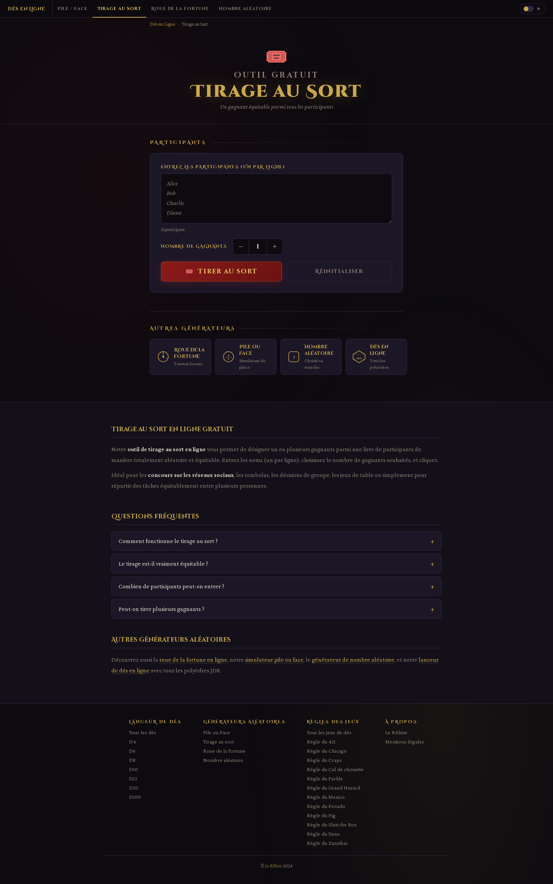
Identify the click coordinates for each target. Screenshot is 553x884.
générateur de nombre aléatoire (353, 659)
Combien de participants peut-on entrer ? (171, 586)
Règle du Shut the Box (332, 824)
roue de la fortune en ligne (193, 659)
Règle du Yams (323, 834)
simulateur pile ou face (274, 659)
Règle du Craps (324, 760)
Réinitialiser (339, 271)
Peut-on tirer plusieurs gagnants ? (161, 609)
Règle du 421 (321, 741)
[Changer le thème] (532, 8)
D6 (132, 751)
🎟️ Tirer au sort (221, 271)
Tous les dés (142, 732)
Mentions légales (404, 741)
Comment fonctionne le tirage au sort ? (168, 541)
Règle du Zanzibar (327, 843)
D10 (133, 769)
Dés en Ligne (162, 24)
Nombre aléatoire (223, 760)
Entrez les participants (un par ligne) (223, 167)
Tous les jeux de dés (329, 732)
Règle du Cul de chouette (335, 769)
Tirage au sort (218, 741)
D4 (132, 741)
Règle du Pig (321, 815)
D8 (132, 760)
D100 (135, 797)
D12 (133, 778)
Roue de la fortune (224, 751)
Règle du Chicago (327, 751)
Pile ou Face (216, 732)
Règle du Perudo (326, 806)
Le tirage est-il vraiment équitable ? (163, 563)
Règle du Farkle (325, 778)
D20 (133, 788)
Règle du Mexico (326, 797)
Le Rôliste (396, 732)
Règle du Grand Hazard (333, 788)
